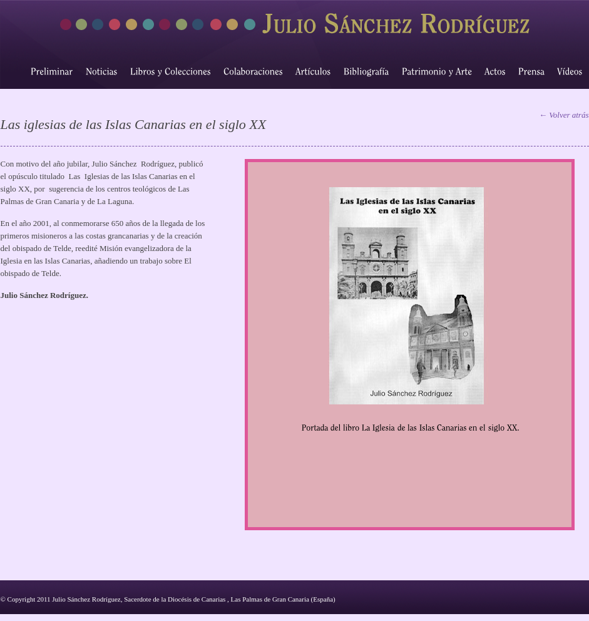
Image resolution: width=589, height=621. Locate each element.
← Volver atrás (563, 115)
